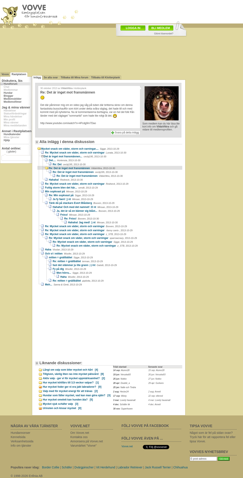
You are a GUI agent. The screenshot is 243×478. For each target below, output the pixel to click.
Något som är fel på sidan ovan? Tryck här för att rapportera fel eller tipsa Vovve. (213, 437)
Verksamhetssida (22, 441)
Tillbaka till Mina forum (74, 77)
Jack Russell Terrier (158, 467)
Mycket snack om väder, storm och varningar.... (80, 148)
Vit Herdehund (105, 467)
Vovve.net (127, 446)
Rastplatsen (19, 74)
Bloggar (8, 95)
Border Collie (50, 467)
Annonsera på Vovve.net (86, 441)
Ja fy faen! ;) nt (73, 199)
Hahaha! (66, 179)
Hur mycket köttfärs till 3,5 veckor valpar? (71, 382)
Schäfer (67, 467)
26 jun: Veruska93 (156, 374)
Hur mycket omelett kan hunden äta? (68, 399)
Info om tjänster (21, 445)
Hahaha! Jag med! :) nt (93, 222)
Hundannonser (20, 432)
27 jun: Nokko (154, 379)
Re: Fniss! (81, 218)
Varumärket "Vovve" (83, 445)
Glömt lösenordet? (163, 33)
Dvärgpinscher (84, 467)
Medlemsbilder (13, 98)
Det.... (64, 160)
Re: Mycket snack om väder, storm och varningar (85, 152)
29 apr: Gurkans (156, 383)
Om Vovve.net (79, 432)
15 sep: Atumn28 (156, 370)
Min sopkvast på (66, 191)
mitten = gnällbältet (71, 257)
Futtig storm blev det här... (71, 187)
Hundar (8, 92)
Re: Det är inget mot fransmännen (82, 168)
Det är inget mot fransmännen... (75, 156)
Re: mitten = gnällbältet (78, 261)
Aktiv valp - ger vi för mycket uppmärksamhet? (74, 378)
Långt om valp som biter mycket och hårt (70, 369)
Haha (59, 249)
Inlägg (37, 77)
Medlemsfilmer (13, 101)
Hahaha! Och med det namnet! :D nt (85, 207)
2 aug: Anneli (154, 391)
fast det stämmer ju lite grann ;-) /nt (85, 265)
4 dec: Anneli (154, 404)
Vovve (5, 74)
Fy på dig (69, 269)
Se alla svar (51, 77)
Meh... (63, 284)
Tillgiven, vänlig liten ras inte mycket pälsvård (73, 374)
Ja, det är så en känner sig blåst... (88, 210)
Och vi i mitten (65, 253)
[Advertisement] (112, 31)
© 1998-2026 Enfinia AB (27, 476)
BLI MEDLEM (160, 28)
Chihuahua (180, 467)
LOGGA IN (133, 28)
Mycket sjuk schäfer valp (60, 403)
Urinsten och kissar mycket (62, 408)
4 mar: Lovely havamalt (159, 400)
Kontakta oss (79, 437)
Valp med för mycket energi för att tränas (70, 391)
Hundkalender (12, 134)
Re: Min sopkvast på (71, 195)
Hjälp (7, 140)
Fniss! (75, 214)
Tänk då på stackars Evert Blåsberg (81, 203)
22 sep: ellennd (155, 396)
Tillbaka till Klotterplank (105, 77)
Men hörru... (74, 272)
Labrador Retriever (129, 467)
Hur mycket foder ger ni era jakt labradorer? (72, 386)
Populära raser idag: (25, 467)
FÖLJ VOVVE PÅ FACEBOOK (145, 426)
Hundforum (10, 83)
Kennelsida (18, 437)
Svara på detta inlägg (127, 132)
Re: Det (69, 164)
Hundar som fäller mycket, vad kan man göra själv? (76, 395)
